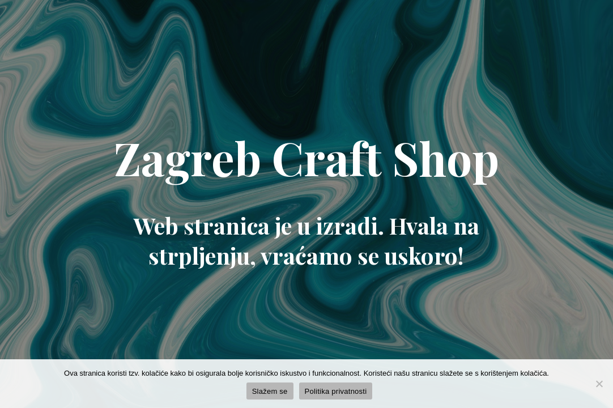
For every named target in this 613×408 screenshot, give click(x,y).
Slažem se (270, 391)
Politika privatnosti (336, 391)
